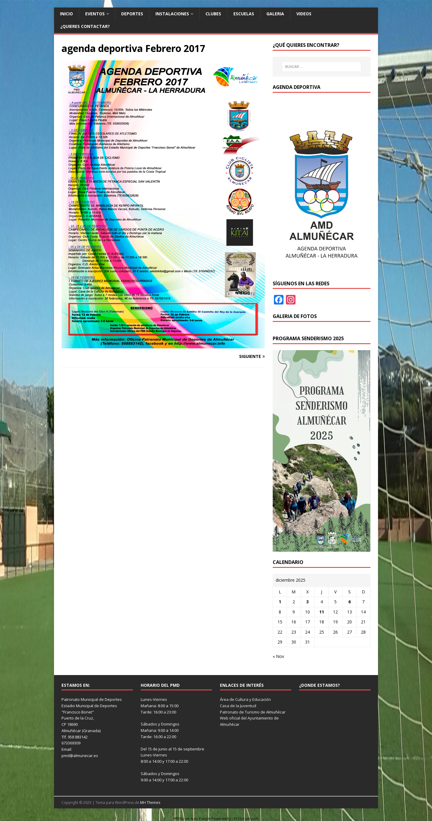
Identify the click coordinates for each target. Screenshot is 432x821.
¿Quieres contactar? (85, 26)
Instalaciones (172, 14)
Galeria (275, 14)
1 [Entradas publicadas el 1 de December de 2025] (280, 601)
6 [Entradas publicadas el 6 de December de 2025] (349, 601)
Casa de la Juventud (238, 705)
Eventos (95, 14)
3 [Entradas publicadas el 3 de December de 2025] (307, 601)
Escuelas (243, 14)
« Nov (278, 656)
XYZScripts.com (246, 818)
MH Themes (150, 802)
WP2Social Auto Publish (192, 818)
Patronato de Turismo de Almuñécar (253, 712)
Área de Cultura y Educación (245, 699)
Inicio (66, 14)
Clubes (213, 14)
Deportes (132, 14)
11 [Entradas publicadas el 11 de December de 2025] (321, 612)
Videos (303, 14)
